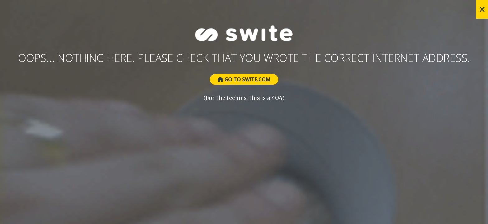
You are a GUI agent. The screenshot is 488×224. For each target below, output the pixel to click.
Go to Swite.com (244, 79)
